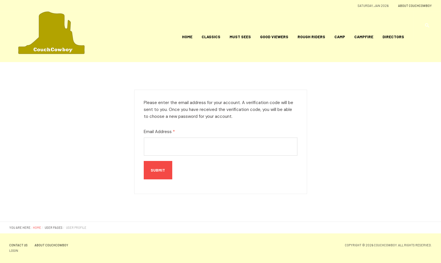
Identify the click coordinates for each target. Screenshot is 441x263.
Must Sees (240, 36)
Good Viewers (274, 36)
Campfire (363, 36)
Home (187, 36)
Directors (393, 36)
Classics (211, 36)
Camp (339, 36)
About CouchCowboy (415, 5)
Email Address (159, 131)
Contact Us (18, 245)
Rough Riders (311, 36)
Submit (158, 170)
